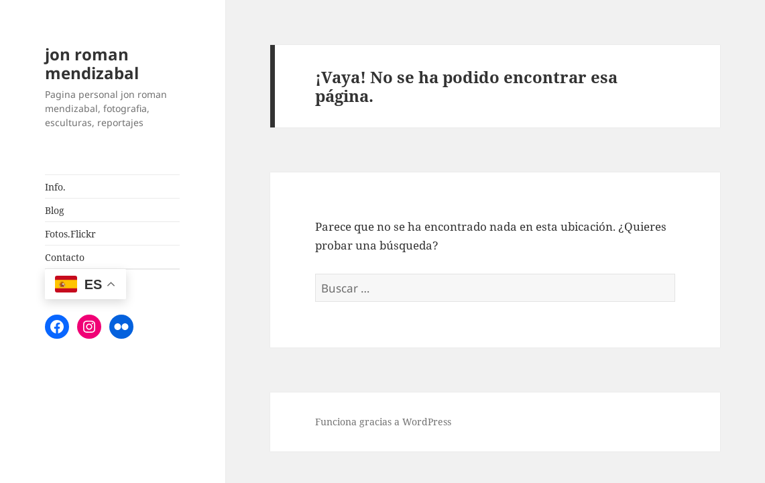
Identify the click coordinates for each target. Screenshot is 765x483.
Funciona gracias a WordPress (383, 421)
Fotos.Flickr (70, 233)
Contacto (64, 257)
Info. (55, 186)
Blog (54, 210)
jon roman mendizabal (92, 63)
